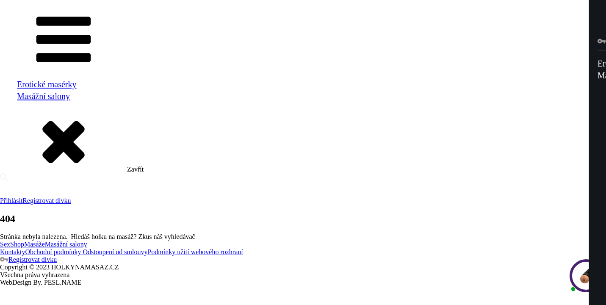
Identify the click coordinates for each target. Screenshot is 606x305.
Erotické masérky (47, 84)
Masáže (34, 244)
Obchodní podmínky (53, 251)
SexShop (12, 244)
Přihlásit (11, 200)
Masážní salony (43, 96)
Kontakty (12, 251)
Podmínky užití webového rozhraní (195, 251)
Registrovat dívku (46, 200)
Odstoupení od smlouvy (114, 251)
